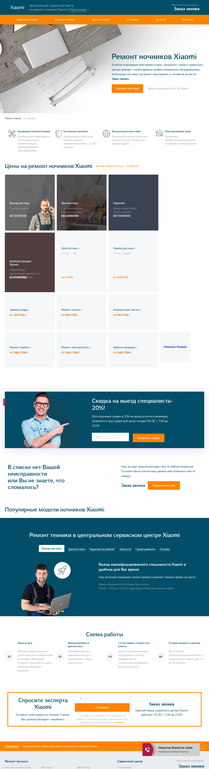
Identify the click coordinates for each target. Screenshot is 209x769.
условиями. (119, 656)
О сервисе (133, 19)
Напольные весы (14, 710)
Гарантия (161, 19)
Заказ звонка (120, 79)
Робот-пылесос (85, 725)
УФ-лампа (47, 701)
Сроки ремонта (145, 483)
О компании (124, 701)
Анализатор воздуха (16, 725)
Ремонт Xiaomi (13, 118)
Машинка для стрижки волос (57, 715)
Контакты (187, 19)
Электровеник (49, 730)
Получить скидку (148, 371)
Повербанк (47, 747)
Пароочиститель (86, 720)
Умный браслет (49, 706)
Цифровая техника (27, 19)
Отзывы (165, 483)
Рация (44, 734)
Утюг (79, 734)
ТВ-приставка (12, 720)
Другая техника (101, 19)
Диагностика (76, 483)
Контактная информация (124, 707)
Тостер (80, 730)
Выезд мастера (51, 482)
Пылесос (46, 720)
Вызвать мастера (127, 88)
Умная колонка (49, 725)
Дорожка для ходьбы (17, 747)
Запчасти (125, 483)
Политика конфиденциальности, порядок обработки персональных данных (133, 762)
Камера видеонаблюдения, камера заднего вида (56, 741)
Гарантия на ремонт (102, 483)
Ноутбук (81, 715)
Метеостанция (85, 706)
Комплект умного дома (18, 701)
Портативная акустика (17, 734)
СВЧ (79, 710)
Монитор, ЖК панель (16, 715)
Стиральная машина (16, 706)
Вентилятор (83, 701)
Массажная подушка (52, 710)
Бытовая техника (65, 19)
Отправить (102, 641)
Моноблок (10, 730)
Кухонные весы (85, 739)
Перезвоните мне (164, 419)
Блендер (9, 739)
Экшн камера (84, 747)
